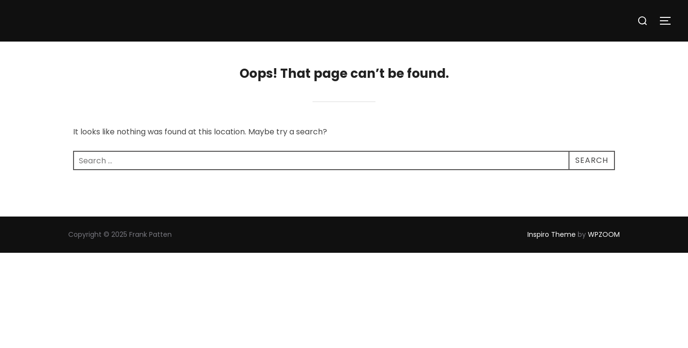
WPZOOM (604, 234)
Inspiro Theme (551, 234)
